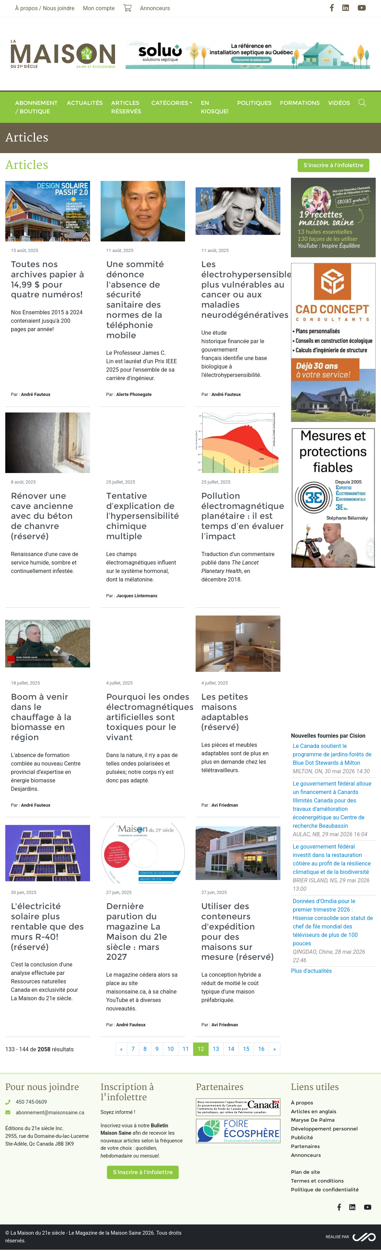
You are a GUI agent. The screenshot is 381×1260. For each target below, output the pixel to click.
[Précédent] (121, 1049)
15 (246, 1049)
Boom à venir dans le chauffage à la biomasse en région (41, 717)
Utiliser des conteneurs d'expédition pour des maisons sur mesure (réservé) (237, 931)
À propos (302, 1103)
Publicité (302, 1137)
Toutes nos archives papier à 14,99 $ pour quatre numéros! (47, 279)
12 (201, 1049)
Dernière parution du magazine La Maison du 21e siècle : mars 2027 (136, 931)
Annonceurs (306, 1155)
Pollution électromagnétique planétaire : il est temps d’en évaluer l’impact (242, 516)
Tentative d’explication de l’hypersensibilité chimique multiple (142, 516)
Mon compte (99, 8)
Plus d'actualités (311, 971)
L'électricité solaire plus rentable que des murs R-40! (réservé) (47, 926)
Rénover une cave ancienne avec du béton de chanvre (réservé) (42, 516)
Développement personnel (324, 1129)
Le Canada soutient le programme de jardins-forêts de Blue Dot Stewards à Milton (332, 754)
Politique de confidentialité (325, 1189)
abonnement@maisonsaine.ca (50, 1113)
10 (170, 1049)
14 (231, 1049)
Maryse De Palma (313, 1120)
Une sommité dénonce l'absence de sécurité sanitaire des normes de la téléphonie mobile (135, 299)
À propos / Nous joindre (45, 8)
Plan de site (305, 1172)
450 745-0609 (31, 1102)
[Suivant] (275, 1049)
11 (186, 1049)
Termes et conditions (317, 1181)
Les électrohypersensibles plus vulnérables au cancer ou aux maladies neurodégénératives (248, 289)
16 (261, 1049)
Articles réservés (126, 107)
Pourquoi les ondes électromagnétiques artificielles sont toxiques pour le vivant (149, 717)
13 (216, 1049)
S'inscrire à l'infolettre (333, 165)
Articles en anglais (313, 1111)
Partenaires (305, 1146)
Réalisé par (337, 1237)
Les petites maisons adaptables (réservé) (224, 712)
